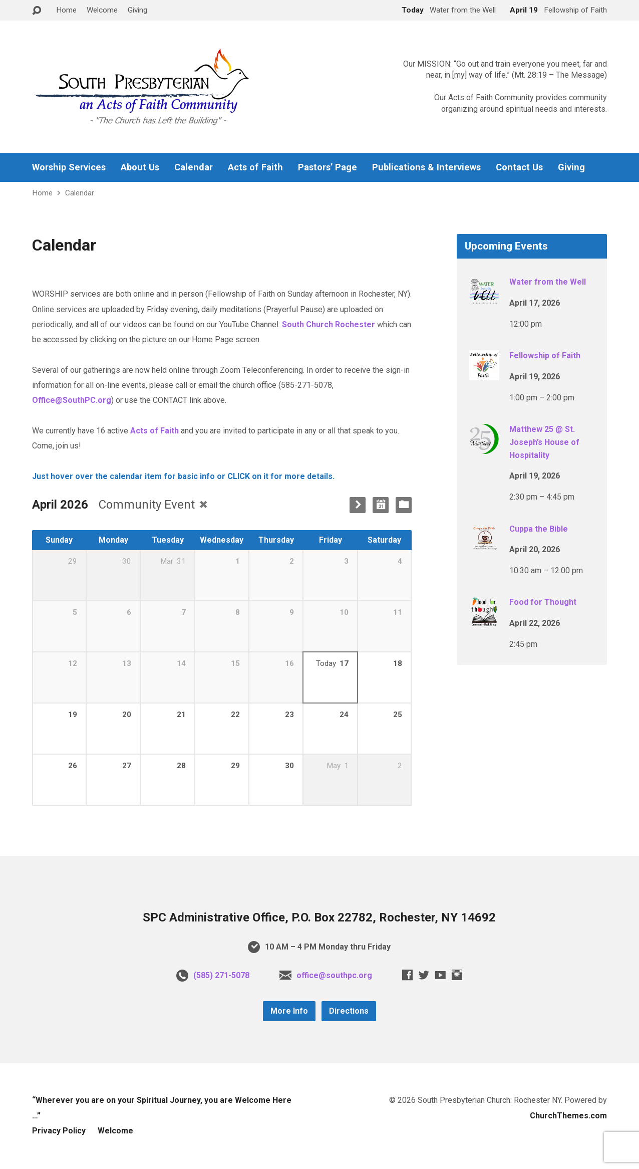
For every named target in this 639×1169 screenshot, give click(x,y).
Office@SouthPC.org (71, 400)
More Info (289, 1011)
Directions (349, 1011)
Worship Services (69, 167)
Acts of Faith (255, 167)
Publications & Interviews (426, 167)
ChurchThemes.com (568, 1115)
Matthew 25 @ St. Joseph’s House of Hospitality (544, 441)
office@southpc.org (334, 975)
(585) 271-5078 (221, 975)
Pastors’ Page (327, 167)
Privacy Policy (59, 1130)
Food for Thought (542, 602)
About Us (140, 167)
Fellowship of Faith (544, 355)
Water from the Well (547, 282)
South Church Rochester (328, 324)
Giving (137, 10)
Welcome (102, 10)
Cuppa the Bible (538, 529)
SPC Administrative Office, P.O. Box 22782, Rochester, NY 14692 (319, 917)
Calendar (193, 167)
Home (66, 10)
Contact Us (519, 167)
